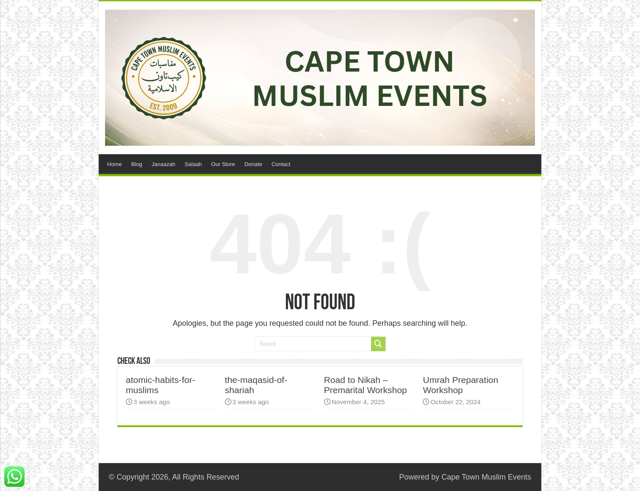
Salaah (193, 164)
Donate (253, 164)
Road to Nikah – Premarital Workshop (365, 385)
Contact (281, 164)
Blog (136, 164)
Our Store (223, 164)
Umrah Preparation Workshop (460, 385)
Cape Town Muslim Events (486, 477)
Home (114, 164)
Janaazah (163, 164)
